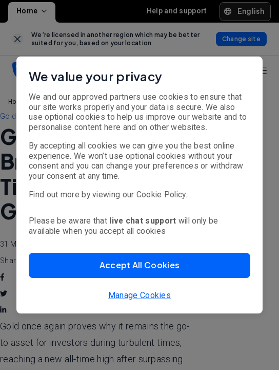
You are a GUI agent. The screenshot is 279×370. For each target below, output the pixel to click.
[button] (139, 265)
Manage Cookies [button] (139, 295)
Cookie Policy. (161, 194)
